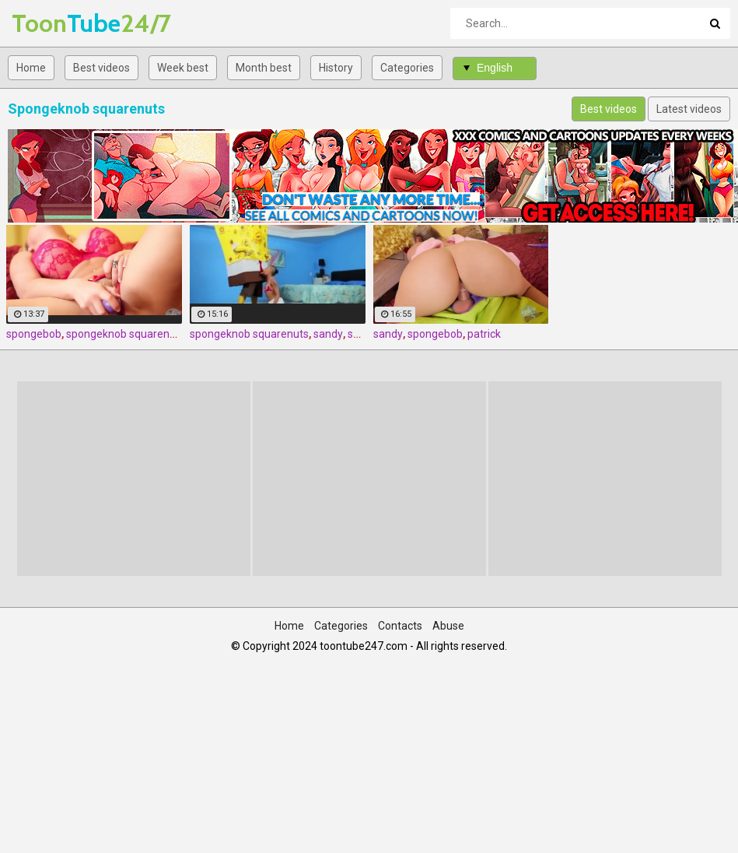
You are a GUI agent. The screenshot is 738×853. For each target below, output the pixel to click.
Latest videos (689, 109)
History (336, 67)
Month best (264, 67)
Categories (407, 67)
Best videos (101, 67)
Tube (52, 23)
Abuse (448, 626)
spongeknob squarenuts (125, 334)
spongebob (33, 334)
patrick (484, 334)
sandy (328, 334)
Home (31, 67)
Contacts (400, 626)
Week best (182, 67)
